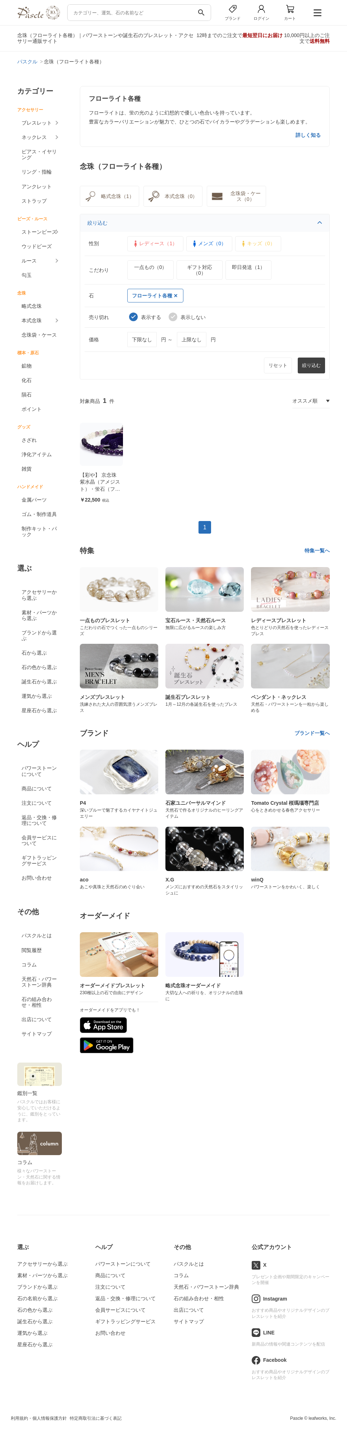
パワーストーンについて (39, 771)
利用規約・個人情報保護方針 (39, 1418)
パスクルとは (37, 935)
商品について (37, 788)
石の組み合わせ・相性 (37, 1002)
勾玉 (27, 275)
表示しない (187, 317)
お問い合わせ (37, 878)
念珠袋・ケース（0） (235, 196)
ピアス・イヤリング (39, 154)
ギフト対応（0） (199, 270)
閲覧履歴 (32, 950)
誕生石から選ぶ (39, 681)
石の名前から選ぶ (37, 1298)
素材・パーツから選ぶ (39, 615)
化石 (27, 380)
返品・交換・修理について (39, 820)
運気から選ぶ (37, 696)
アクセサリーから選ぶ (39, 595)
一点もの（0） (150, 267)
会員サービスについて (39, 840)
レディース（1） (154, 243)
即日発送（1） (248, 267)
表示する (145, 317)
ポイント (32, 409)
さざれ (29, 440)
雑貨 (27, 469)
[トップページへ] (38, 18)
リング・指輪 (37, 172)
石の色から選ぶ (39, 667)
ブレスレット (37, 123)
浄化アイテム (37, 454)
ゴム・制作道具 (39, 514)
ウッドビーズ (37, 246)
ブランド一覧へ (312, 733)
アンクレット (37, 186)
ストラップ (34, 201)
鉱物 (27, 366)
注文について (37, 803)
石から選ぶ (34, 653)
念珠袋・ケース (39, 335)
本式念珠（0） (172, 196)
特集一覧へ (317, 550)
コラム (29, 965)
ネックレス (34, 137)
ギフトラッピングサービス (39, 860)
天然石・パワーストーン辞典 (39, 982)
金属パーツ (34, 500)
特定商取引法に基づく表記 (96, 1418)
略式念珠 (32, 306)
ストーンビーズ (39, 232)
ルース (29, 261)
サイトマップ (37, 1034)
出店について (37, 1019)
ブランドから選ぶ (39, 635)
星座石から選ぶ (39, 710)
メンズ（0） (208, 243)
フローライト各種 (154, 295)
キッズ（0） (257, 243)
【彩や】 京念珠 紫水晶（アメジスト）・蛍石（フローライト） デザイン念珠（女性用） (101, 489)
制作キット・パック (39, 531)
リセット (278, 365)
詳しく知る (308, 135)
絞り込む (204, 223)
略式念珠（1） (108, 196)
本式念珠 (32, 320)
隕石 (27, 395)
